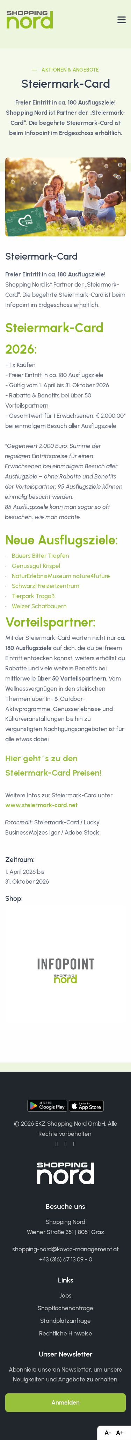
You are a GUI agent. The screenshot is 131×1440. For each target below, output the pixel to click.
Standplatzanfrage (65, 1320)
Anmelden (65, 1402)
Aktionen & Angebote (70, 70)
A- (107, 1432)
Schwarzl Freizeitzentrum (45, 585)
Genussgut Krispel (36, 565)
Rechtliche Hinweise (65, 1333)
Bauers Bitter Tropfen (40, 555)
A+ (120, 1432)
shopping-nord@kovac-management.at (65, 1249)
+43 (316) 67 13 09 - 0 (65, 1259)
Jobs (65, 1295)
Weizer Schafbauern (39, 606)
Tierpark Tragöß (33, 596)
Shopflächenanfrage (65, 1308)
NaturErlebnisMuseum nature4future (61, 576)
